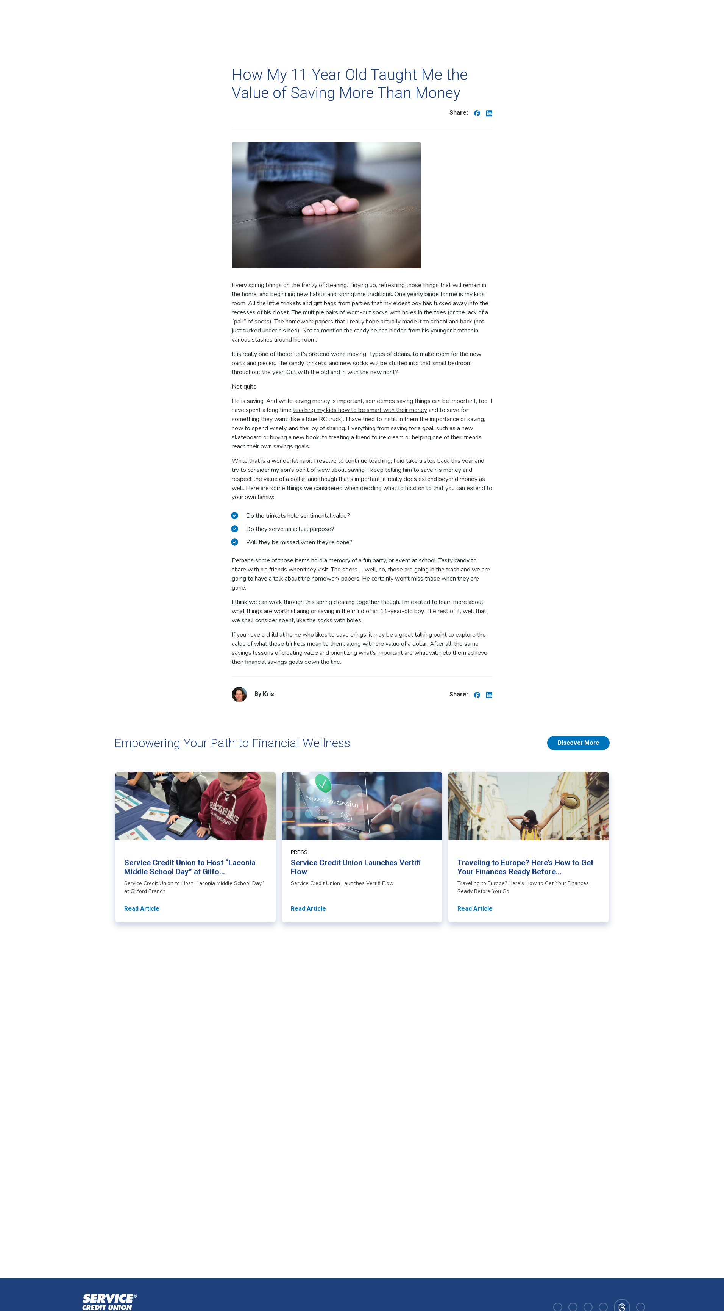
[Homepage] (108, 1306)
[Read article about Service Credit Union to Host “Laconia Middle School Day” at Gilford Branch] (195, 847)
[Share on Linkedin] (489, 112)
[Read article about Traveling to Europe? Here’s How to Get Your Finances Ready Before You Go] (528, 847)
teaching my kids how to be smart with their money (360, 410)
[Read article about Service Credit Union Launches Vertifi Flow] (362, 847)
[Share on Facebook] (477, 112)
